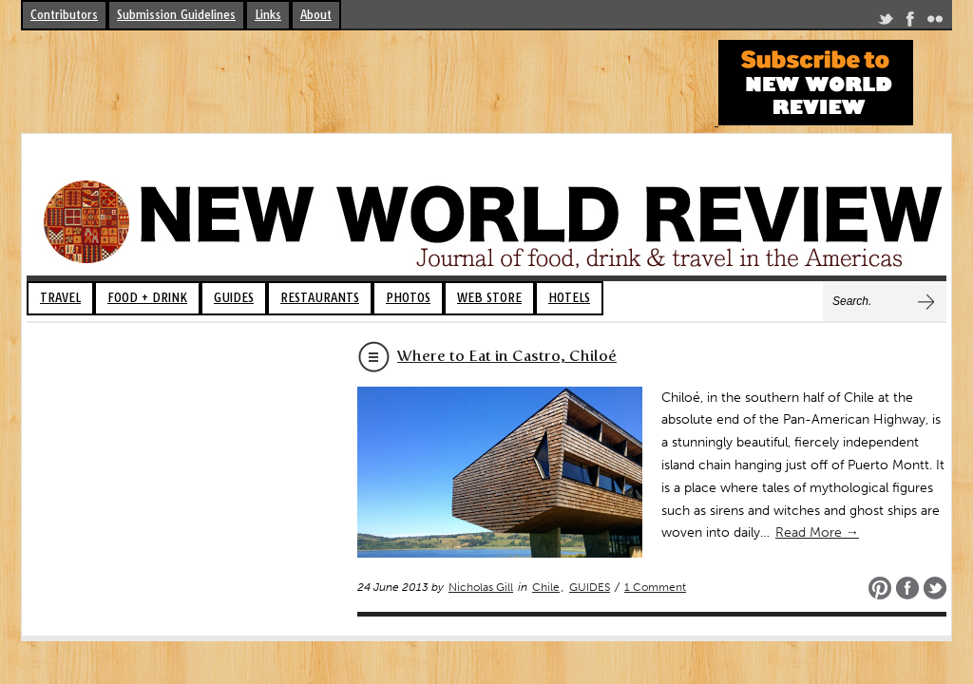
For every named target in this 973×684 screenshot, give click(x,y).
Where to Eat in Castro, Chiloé (507, 356)
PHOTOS (408, 298)
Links (268, 15)
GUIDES (234, 298)
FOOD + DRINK (147, 298)
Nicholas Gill (480, 587)
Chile (546, 587)
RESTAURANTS (319, 298)
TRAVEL (60, 298)
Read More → (817, 532)
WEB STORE (489, 298)
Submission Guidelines (176, 15)
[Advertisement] (367, 82)
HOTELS (569, 298)
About (316, 15)
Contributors (64, 15)
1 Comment (655, 587)
